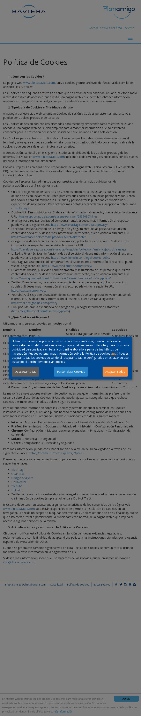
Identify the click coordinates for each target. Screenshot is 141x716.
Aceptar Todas (115, 372)
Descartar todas (25, 372)
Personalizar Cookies (71, 372)
